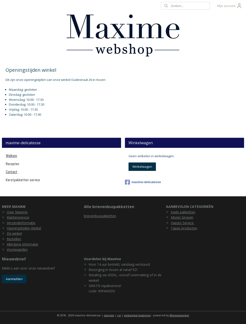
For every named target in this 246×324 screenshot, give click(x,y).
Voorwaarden (17, 249)
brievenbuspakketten (100, 216)
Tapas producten (184, 228)
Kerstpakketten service (23, 179)
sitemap (109, 315)
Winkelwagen (142, 166)
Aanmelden (14, 279)
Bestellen (14, 239)
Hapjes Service (183, 223)
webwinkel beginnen (137, 315)
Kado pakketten (183, 212)
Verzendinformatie (21, 223)
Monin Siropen (182, 217)
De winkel (14, 233)
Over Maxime (17, 212)
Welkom (11, 155)
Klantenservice (18, 217)
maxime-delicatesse (143, 182)
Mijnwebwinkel (179, 315)
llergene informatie (23, 244)
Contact (11, 171)
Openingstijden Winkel (24, 228)
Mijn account (229, 6)
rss (119, 315)
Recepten (12, 163)
